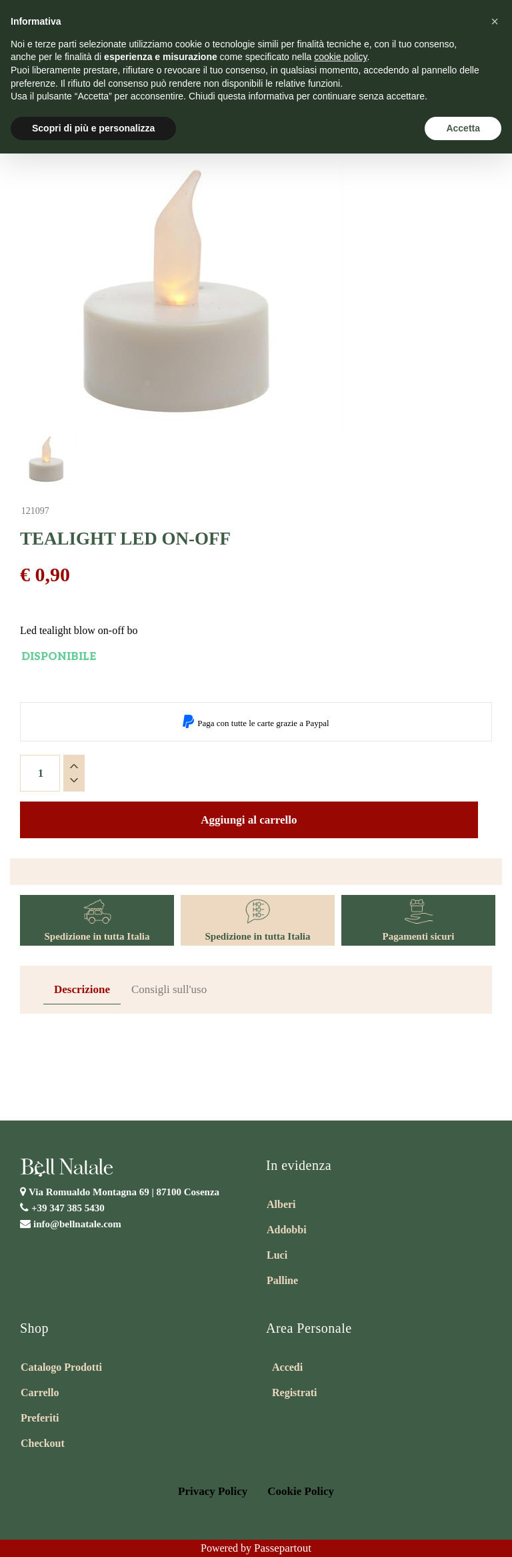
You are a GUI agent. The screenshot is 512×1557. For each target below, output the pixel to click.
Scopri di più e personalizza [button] (93, 128)
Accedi (287, 1367)
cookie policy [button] (340, 56)
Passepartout (282, 1548)
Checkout (43, 1443)
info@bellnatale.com (77, 1224)
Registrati (294, 1392)
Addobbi (287, 1229)
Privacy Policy (212, 1491)
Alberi (281, 1204)
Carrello (40, 1392)
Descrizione (82, 989)
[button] (494, 21)
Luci (277, 1255)
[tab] (82, 990)
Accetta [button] (463, 128)
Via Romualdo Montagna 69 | (124, 1192)
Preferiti (40, 1418)
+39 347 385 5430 (68, 1208)
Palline (282, 1280)
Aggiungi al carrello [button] (249, 820)
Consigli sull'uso (169, 989)
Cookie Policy (300, 1491)
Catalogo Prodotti (61, 1367)
